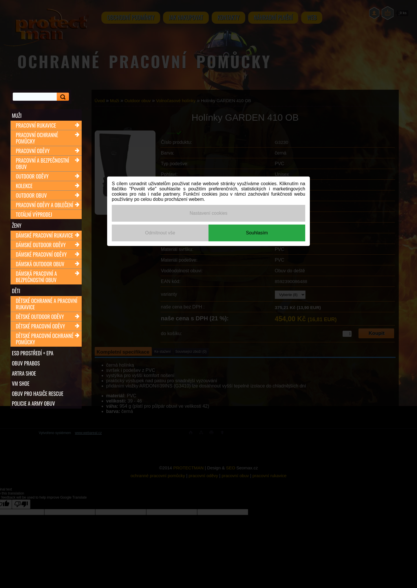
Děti (16, 291)
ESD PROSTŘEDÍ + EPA (32, 353)
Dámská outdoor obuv (40, 264)
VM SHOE (21, 383)
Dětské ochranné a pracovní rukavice (46, 304)
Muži (17, 115)
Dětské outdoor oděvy (40, 316)
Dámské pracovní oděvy (41, 254)
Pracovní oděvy (33, 151)
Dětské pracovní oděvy (40, 326)
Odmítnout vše (160, 232)
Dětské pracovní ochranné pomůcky (45, 339)
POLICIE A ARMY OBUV (33, 403)
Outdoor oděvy (32, 176)
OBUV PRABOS (26, 363)
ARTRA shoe (24, 373)
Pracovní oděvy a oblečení (44, 205)
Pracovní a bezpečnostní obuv (42, 163)
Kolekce (24, 186)
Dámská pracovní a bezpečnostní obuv (36, 277)
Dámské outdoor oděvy (40, 245)
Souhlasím (257, 232)
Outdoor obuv (31, 195)
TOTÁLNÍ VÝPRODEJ (34, 214)
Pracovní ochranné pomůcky (37, 138)
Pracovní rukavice (36, 125)
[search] (62, 97)
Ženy (16, 225)
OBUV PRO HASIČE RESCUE (37, 393)
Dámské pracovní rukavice (44, 235)
